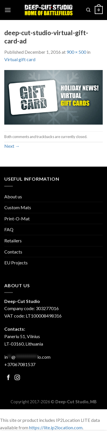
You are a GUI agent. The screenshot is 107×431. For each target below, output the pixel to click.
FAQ (8, 229)
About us (13, 196)
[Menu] (7, 10)
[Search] (88, 10)
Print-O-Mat (17, 218)
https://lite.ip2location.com (55, 427)
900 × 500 (76, 52)
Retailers (13, 240)
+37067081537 (19, 364)
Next (12, 146)
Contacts (13, 251)
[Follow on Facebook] (8, 378)
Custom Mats (17, 207)
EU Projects (16, 262)
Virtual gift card (19, 59)
